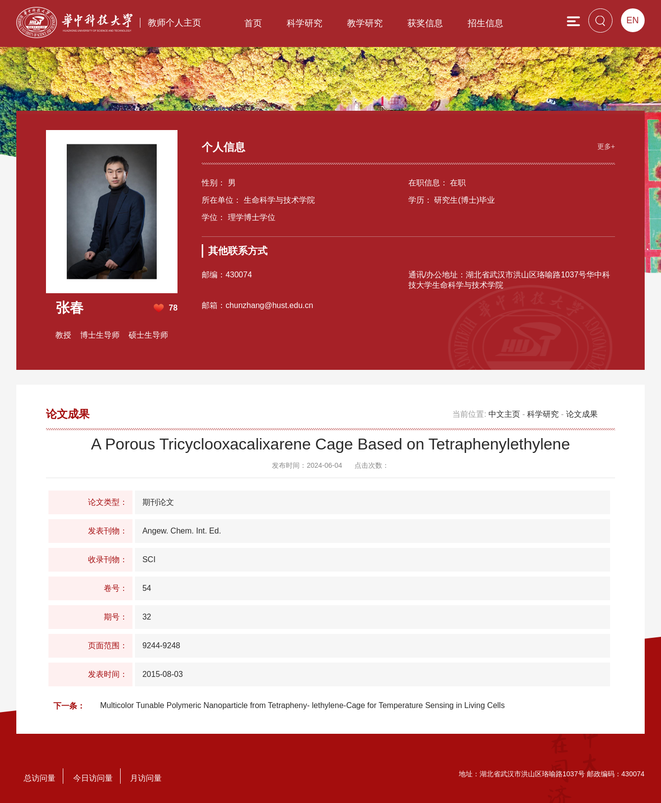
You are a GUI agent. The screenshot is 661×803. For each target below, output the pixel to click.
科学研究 (304, 23)
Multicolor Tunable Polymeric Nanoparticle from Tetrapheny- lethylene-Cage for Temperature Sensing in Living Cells (302, 705)
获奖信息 (425, 23)
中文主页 (504, 413)
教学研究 (365, 23)
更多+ (606, 146)
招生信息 (485, 23)
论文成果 (582, 413)
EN (632, 20)
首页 (253, 23)
